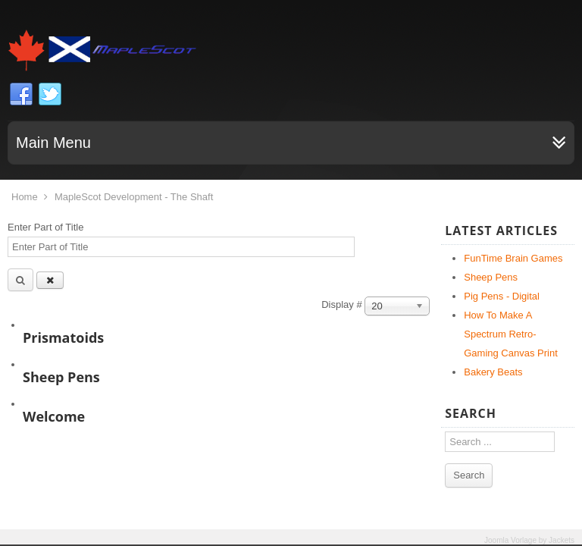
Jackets (561, 540)
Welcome (54, 416)
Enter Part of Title (47, 227)
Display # (343, 304)
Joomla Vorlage (510, 540)
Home (24, 196)
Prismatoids (63, 337)
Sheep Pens (61, 377)
